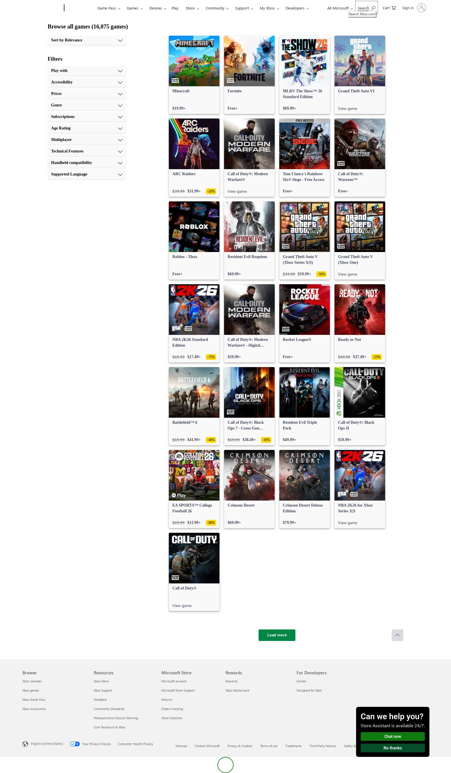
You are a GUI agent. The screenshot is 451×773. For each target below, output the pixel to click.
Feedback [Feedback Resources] (100, 699)
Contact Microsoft (207, 746)
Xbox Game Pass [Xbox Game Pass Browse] (33, 699)
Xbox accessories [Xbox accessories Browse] (34, 709)
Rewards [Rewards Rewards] (232, 681)
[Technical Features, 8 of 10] (87, 151)
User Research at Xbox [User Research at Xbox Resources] (109, 727)
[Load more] (277, 635)
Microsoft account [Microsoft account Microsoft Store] (173, 681)
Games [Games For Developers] (301, 681)
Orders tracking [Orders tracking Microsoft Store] (172, 709)
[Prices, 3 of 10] (87, 93)
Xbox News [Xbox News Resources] (101, 681)
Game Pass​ (107, 7)
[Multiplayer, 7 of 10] (87, 139)
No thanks (393, 748)
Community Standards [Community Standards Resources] (109, 709)
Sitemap (181, 746)
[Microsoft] (42, 8)
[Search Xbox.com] (366, 7)
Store (190, 7)
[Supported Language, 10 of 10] (87, 174)
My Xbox (267, 7)
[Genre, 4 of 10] (87, 105)
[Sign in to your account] (414, 8)
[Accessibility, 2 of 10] (87, 82)
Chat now (392, 736)
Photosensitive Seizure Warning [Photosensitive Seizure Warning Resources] (116, 718)
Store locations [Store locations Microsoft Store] (171, 718)
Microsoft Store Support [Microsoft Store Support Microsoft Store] (178, 690)
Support (242, 7)
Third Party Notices (322, 746)
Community (215, 7)
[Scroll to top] (397, 635)
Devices (155, 7)
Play (175, 7)
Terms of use (269, 746)
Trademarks (293, 746)
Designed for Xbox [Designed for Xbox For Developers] (309, 690)
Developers (295, 7)
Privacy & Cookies (240, 746)
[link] (194, 75)
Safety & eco (353, 746)
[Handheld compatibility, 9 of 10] (87, 162)
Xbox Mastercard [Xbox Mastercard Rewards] (237, 690)
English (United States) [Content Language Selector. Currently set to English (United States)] (47, 743)
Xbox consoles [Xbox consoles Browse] (32, 681)
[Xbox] (80, 8)
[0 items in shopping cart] (389, 7)
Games (132, 7)
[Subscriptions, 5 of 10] (87, 116)
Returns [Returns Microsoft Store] (166, 699)
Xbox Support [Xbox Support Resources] (103, 690)
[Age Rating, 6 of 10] (87, 128)
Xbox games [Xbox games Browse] (30, 690)
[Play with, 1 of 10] (87, 70)
